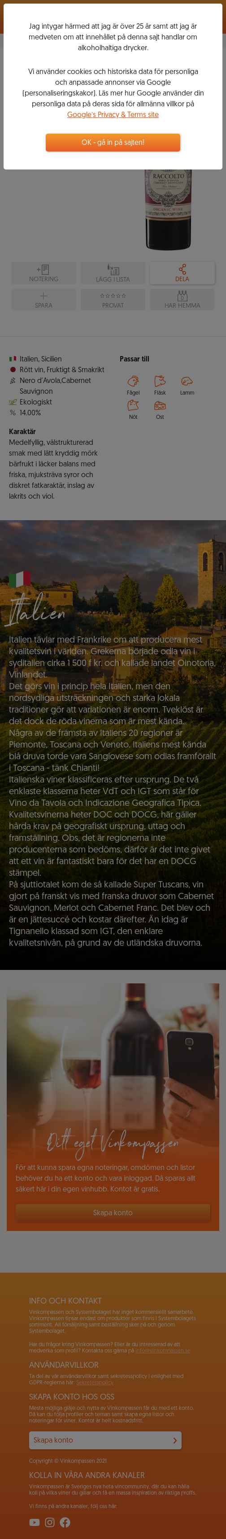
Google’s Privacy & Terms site (113, 115)
